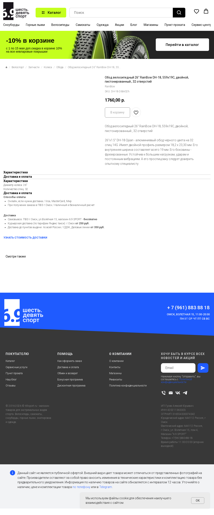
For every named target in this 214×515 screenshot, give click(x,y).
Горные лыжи (35, 25)
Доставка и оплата (68, 367)
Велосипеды (60, 25)
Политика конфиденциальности (128, 385)
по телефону (81, 487)
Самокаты (83, 25)
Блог (134, 25)
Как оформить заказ (69, 361)
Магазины (151, 25)
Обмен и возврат (67, 373)
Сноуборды (11, 25)
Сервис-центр (202, 25)
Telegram (105, 487)
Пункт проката (175, 25)
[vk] (178, 393)
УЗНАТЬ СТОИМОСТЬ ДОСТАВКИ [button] (25, 237)
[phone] (163, 393)
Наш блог (11, 379)
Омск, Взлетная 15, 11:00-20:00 (188, 314)
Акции (119, 25)
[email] (170, 393)
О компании (116, 361)
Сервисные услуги (16, 367)
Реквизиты (115, 379)
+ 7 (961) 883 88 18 (188, 307)
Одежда (103, 25)
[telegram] (185, 393)
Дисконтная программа (71, 385)
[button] (196, 11)
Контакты (114, 367)
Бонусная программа (70, 379)
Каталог (10, 361)
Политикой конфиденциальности (176, 381)
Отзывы (11, 385)
